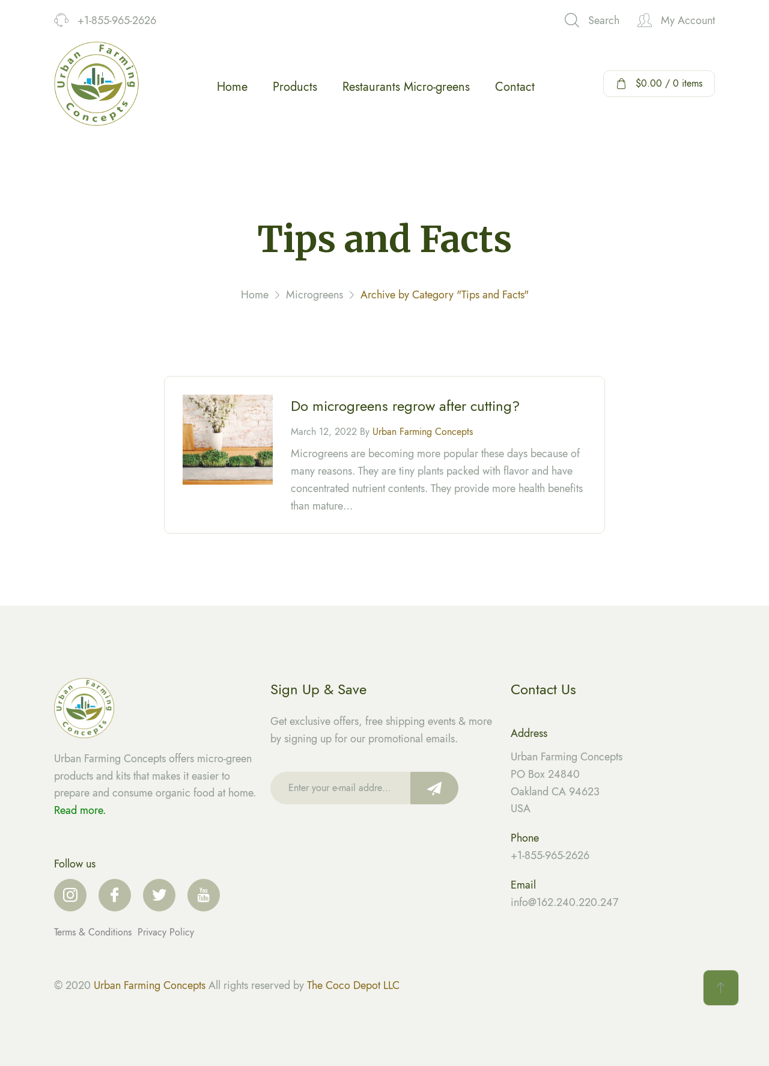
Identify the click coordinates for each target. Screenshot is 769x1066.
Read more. (80, 810)
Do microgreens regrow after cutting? (405, 407)
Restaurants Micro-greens (406, 87)
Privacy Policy (166, 932)
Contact (515, 87)
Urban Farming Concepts (422, 433)
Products (295, 87)
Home (232, 87)
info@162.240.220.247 (564, 902)
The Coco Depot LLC (353, 985)
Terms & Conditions (94, 932)
